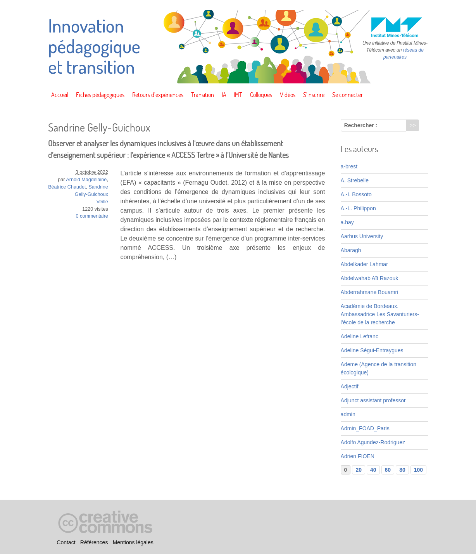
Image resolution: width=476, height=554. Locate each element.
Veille (102, 201)
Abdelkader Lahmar (364, 264)
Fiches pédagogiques (100, 95)
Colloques (261, 95)
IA (224, 95)
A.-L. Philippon (358, 208)
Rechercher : (361, 125)
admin (348, 414)
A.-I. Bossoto (356, 194)
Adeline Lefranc (359, 336)
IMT (238, 95)
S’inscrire (313, 95)
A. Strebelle (355, 180)
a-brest (349, 166)
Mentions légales (133, 542)
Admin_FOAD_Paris (365, 428)
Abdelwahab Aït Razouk (369, 278)
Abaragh (351, 250)
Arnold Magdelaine (86, 179)
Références (94, 542)
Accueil (59, 95)
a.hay (347, 222)
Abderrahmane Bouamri (369, 292)
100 (418, 470)
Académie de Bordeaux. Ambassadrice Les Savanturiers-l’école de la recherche (380, 314)
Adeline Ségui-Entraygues (372, 350)
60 (388, 470)
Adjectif (350, 386)
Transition (202, 95)
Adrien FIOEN (357, 456)
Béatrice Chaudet (67, 187)
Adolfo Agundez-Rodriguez (373, 442)
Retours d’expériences (157, 95)
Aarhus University (362, 236)
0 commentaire (92, 216)
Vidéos (287, 95)
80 (402, 470)
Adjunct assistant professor (373, 400)
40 (373, 470)
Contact (66, 542)
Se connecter (347, 95)
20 (358, 470)
